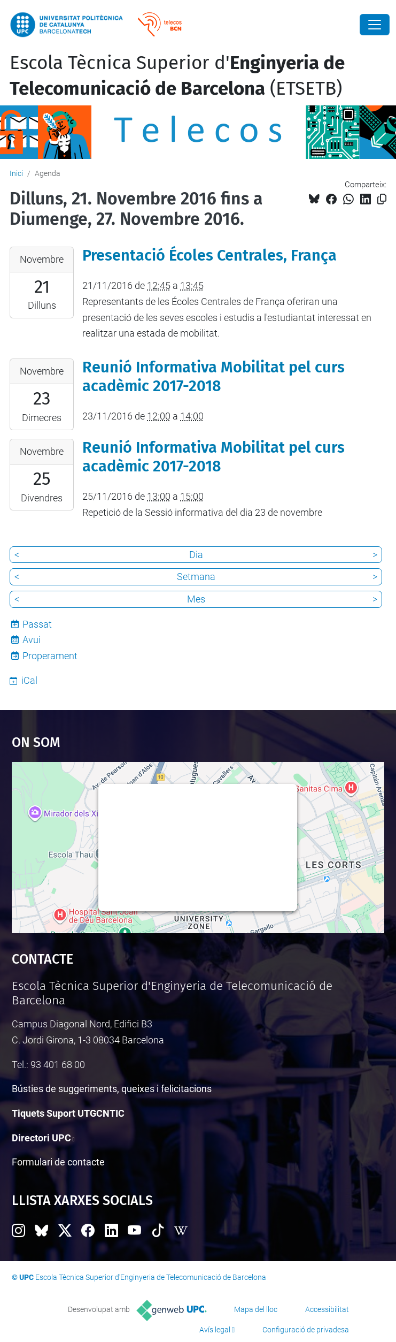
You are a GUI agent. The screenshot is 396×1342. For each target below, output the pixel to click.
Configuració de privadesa (305, 1329)
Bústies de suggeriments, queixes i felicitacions (112, 1088)
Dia (196, 554)
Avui (31, 639)
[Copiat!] (381, 199)
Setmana (196, 576)
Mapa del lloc (255, 1309)
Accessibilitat (327, 1309)
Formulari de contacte (58, 1162)
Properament (49, 655)
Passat (37, 624)
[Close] (375, 24)
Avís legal (214, 1329)
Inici (16, 173)
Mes (196, 599)
